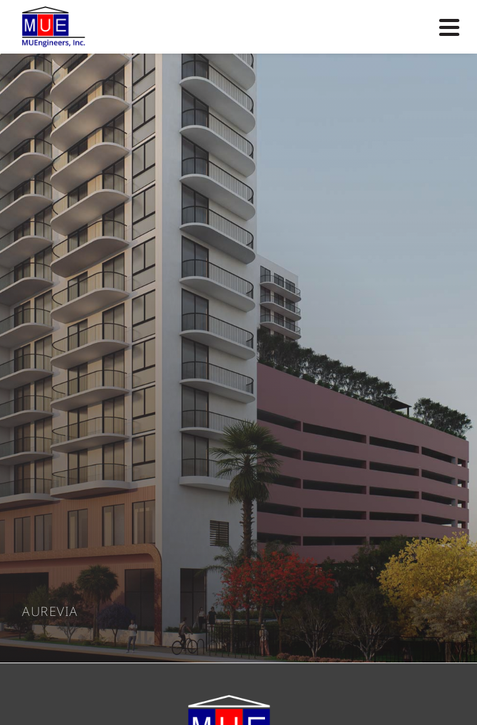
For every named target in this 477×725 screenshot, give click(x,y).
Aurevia (50, 611)
